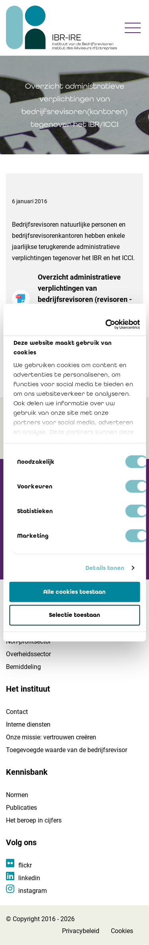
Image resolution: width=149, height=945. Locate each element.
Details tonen (104, 568)
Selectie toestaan (74, 614)
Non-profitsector (28, 641)
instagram (32, 890)
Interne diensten (28, 724)
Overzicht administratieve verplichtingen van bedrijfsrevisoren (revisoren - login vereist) (87, 301)
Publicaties (21, 807)
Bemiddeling (23, 667)
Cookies (122, 931)
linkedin (29, 878)
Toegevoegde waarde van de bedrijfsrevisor (66, 750)
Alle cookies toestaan (74, 591)
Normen (17, 795)
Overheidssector (28, 654)
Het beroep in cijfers (34, 820)
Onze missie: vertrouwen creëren (51, 737)
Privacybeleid (80, 931)
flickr (25, 865)
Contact (17, 712)
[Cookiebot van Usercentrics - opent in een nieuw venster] (106, 324)
